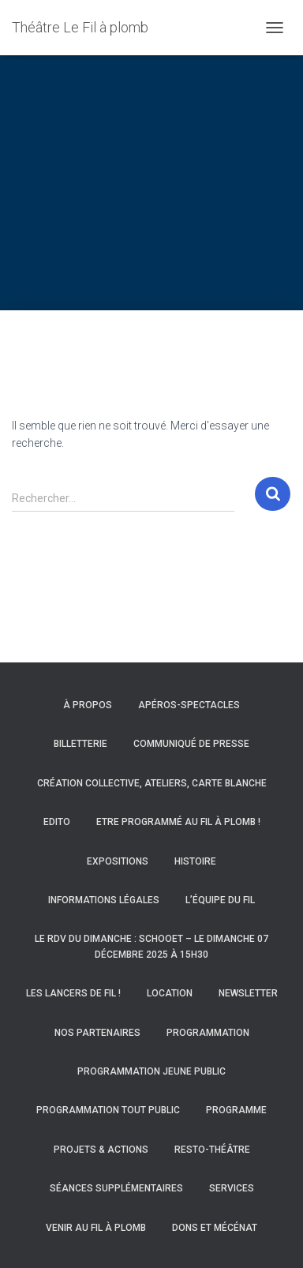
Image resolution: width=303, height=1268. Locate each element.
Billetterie (80, 743)
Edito (56, 821)
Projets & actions (101, 1149)
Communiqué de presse (191, 743)
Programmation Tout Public (108, 1110)
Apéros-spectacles (189, 705)
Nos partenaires (97, 1032)
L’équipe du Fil (220, 900)
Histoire (195, 861)
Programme (236, 1110)
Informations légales (103, 900)
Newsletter (248, 993)
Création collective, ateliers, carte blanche (152, 783)
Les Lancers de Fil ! (73, 993)
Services (231, 1188)
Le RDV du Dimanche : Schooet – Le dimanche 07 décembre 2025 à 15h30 (151, 946)
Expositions (117, 861)
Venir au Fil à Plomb (96, 1227)
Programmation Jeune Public (151, 1071)
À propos (87, 705)
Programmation (207, 1032)
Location (170, 993)
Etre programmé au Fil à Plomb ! (178, 821)
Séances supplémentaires (116, 1188)
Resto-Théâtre (212, 1149)
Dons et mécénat (214, 1227)
